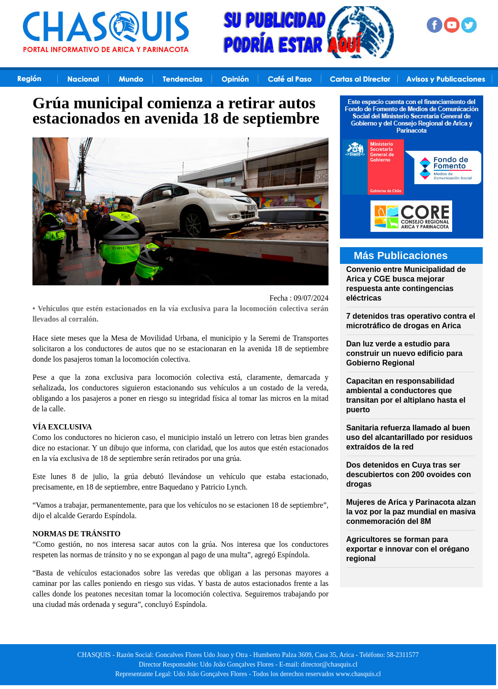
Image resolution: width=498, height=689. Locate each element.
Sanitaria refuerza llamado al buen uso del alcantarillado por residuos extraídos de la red (409, 437)
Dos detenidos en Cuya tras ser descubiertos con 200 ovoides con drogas (408, 474)
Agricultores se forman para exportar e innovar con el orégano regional (407, 549)
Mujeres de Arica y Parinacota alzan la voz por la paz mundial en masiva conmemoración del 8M (411, 511)
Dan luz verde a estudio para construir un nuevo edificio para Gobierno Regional (404, 353)
